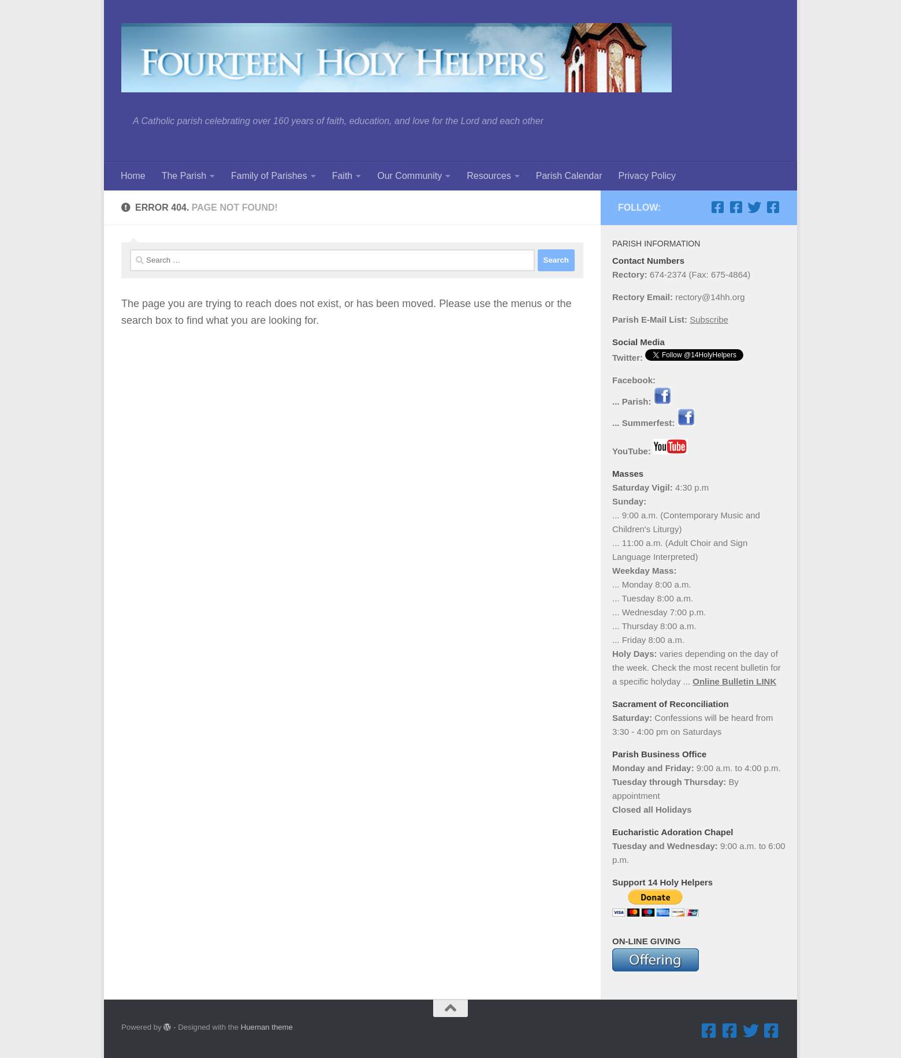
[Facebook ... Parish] (717, 207)
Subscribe (709, 319)
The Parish (184, 176)
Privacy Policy (647, 176)
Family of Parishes (269, 176)
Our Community (409, 176)
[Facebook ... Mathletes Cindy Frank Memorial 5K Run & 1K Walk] (773, 207)
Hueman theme (267, 1027)
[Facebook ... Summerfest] (736, 207)
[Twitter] (754, 207)
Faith (342, 176)
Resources (489, 176)
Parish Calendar (569, 176)
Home (133, 176)
